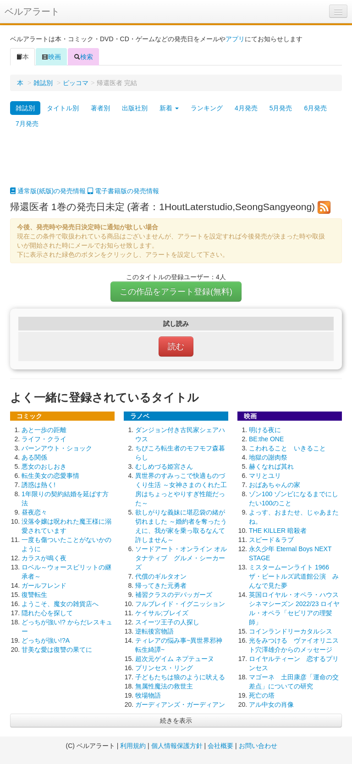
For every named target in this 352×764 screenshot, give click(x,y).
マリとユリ (265, 475)
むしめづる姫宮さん (164, 466)
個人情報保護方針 (177, 745)
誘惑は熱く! (38, 484)
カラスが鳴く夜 (44, 558)
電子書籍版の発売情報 (123, 191)
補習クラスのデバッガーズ (173, 594)
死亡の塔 (262, 695)
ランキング (207, 108)
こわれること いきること (287, 448)
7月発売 (27, 123)
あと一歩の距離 (44, 429)
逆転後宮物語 (154, 631)
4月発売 (246, 108)
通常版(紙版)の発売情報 (48, 191)
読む (176, 346)
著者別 (100, 108)
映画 (51, 56)
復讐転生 (34, 594)
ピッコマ (75, 83)
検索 (83, 56)
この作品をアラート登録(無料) (176, 291)
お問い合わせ (258, 745)
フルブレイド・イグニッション (180, 603)
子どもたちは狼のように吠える (180, 677)
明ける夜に (265, 429)
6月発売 (315, 108)
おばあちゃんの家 (274, 484)
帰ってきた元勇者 (161, 585)
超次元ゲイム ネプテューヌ (174, 658)
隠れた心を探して (47, 613)
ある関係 (34, 457)
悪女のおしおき (44, 466)
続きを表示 (176, 720)
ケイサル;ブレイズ (161, 613)
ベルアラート (32, 11)
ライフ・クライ (44, 439)
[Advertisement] (176, 163)
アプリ (235, 39)
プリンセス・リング (164, 668)
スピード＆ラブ (271, 539)
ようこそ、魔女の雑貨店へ (60, 603)
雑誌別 (43, 83)
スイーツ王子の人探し (167, 622)
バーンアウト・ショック (57, 448)
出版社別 (135, 108)
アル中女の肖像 (271, 704)
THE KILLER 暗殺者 (278, 530)
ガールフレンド (44, 585)
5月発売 (281, 108)
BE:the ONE (266, 439)
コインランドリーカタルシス (290, 631)
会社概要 (220, 745)
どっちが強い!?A (46, 640)
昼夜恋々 (34, 512)
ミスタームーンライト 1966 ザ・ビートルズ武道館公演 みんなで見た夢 (294, 576)
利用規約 (133, 745)
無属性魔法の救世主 (164, 686)
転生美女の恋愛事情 (50, 475)
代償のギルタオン (161, 576)
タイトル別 (63, 108)
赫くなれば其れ (271, 466)
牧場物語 (148, 695)
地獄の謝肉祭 (268, 457)
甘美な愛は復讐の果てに (57, 649)
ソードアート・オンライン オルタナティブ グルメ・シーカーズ (181, 558)
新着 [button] (169, 108)
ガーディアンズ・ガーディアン (180, 704)
